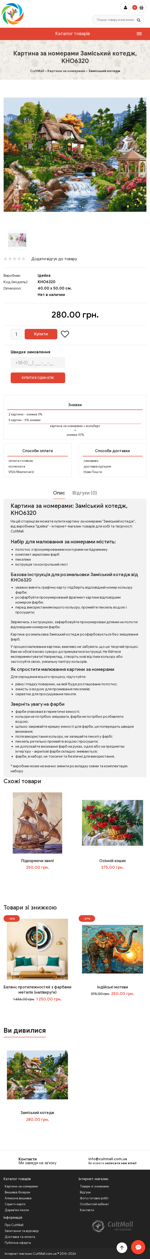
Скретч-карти (15, 1204)
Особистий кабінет (94, 1204)
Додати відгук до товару (54, 259)
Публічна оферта (18, 1243)
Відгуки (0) (84, 493)
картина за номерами (66, 426)
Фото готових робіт (94, 1198)
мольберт (93, 426)
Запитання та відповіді (22, 1231)
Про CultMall (14, 1225)
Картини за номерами (21, 1186)
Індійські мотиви (112, 987)
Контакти (27, 1159)
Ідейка (44, 275)
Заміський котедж (37, 1112)
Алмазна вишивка (18, 1198)
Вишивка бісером (17, 1192)
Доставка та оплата (20, 1237)
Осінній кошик (112, 860)
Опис (59, 493)
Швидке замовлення (30, 352)
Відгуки (85, 1192)
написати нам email (120, 1163)
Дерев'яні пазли (17, 1210)
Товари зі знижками (94, 1186)
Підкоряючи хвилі (37, 860)
